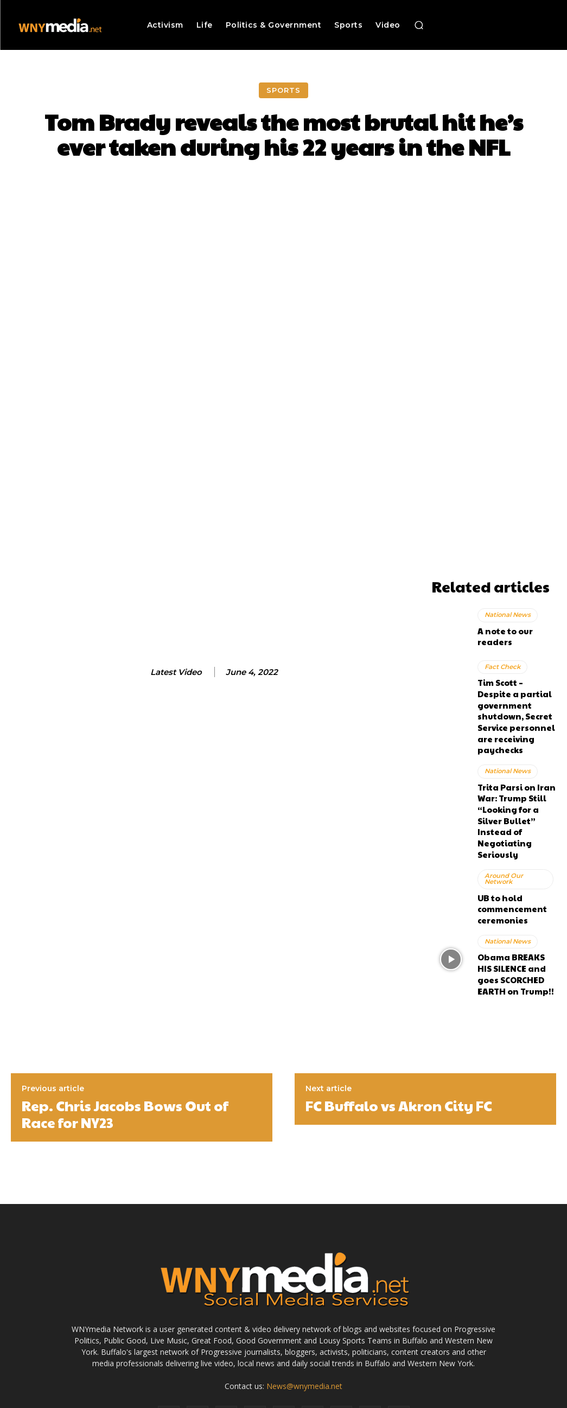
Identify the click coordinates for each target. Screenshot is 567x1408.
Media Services (332, 1398)
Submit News (464, 1398)
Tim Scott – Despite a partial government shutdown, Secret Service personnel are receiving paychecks (516, 696)
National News (507, 619)
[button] (419, 25)
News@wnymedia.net (304, 1310)
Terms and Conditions (400, 1398)
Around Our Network (503, 818)
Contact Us (511, 1398)
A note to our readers (515, 633)
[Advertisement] (494, 411)
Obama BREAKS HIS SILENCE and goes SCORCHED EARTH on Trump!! (514, 902)
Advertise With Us (272, 1398)
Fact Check (502, 664)
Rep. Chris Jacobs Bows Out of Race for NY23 (125, 1038)
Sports (283, 90)
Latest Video (176, 672)
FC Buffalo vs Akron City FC (398, 1029)
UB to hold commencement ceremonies (506, 844)
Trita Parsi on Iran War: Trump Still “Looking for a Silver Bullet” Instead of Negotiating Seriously (514, 773)
